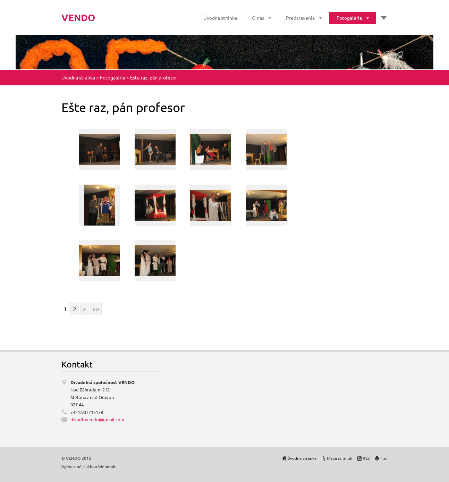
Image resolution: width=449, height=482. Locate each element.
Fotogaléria (349, 18)
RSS (366, 458)
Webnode (107, 466)
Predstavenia (300, 18)
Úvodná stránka (220, 18)
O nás (258, 18)
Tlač (384, 458)
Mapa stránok (339, 458)
